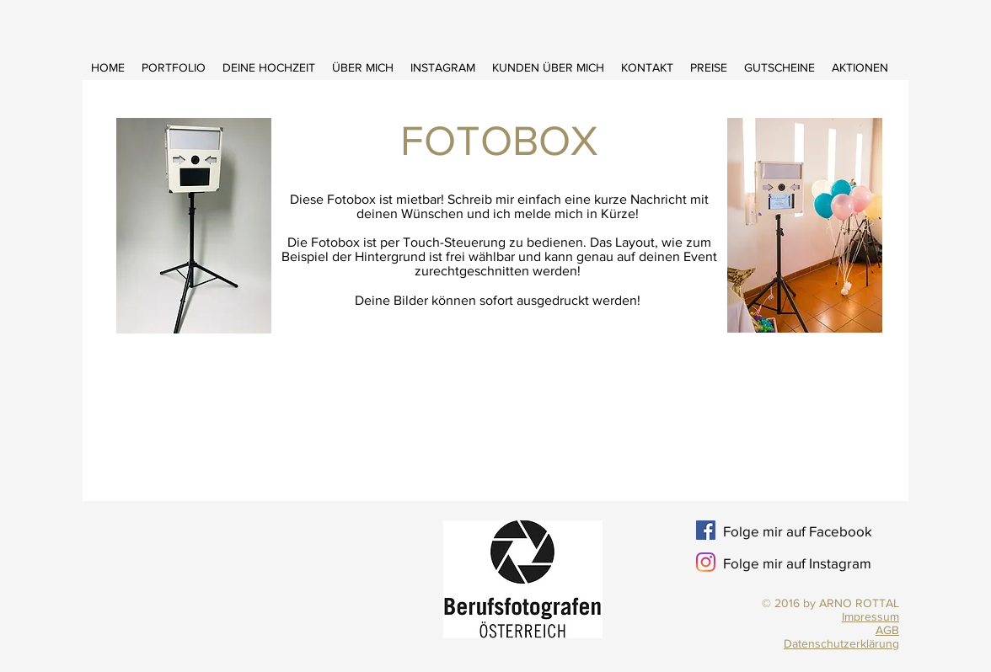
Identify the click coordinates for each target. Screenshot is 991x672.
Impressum (870, 616)
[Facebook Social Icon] (705, 530)
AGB (887, 630)
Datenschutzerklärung (841, 643)
